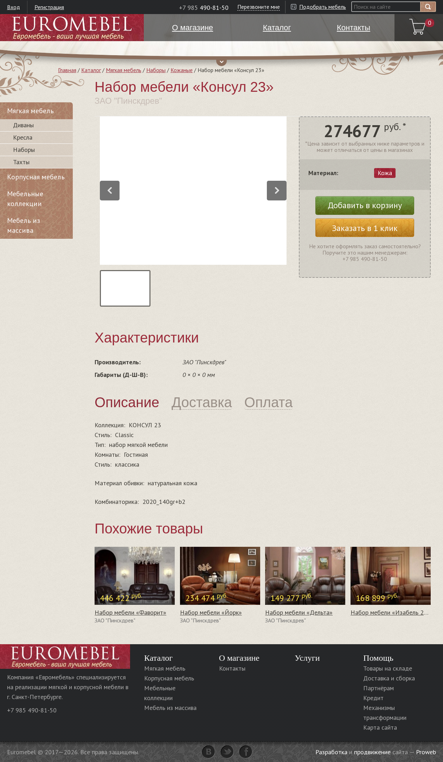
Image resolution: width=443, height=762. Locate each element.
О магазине (239, 657)
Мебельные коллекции (25, 198)
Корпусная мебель (36, 176)
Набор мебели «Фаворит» (130, 612)
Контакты (232, 668)
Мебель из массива (23, 225)
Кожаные (182, 69)
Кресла (22, 137)
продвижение (372, 752)
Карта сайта (380, 727)
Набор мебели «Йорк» (211, 612)
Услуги (307, 657)
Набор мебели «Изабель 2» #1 (393, 612)
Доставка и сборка (389, 678)
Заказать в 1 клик (365, 228)
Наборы (156, 69)
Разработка (331, 752)
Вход (13, 7)
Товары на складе (387, 668)
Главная (67, 69)
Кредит (373, 698)
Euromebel (72, 27)
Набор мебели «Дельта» (299, 612)
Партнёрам (378, 688)
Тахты (21, 162)
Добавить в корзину (365, 205)
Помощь (378, 657)
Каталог (91, 69)
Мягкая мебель (123, 69)
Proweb (426, 752)
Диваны (23, 125)
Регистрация (49, 7)
